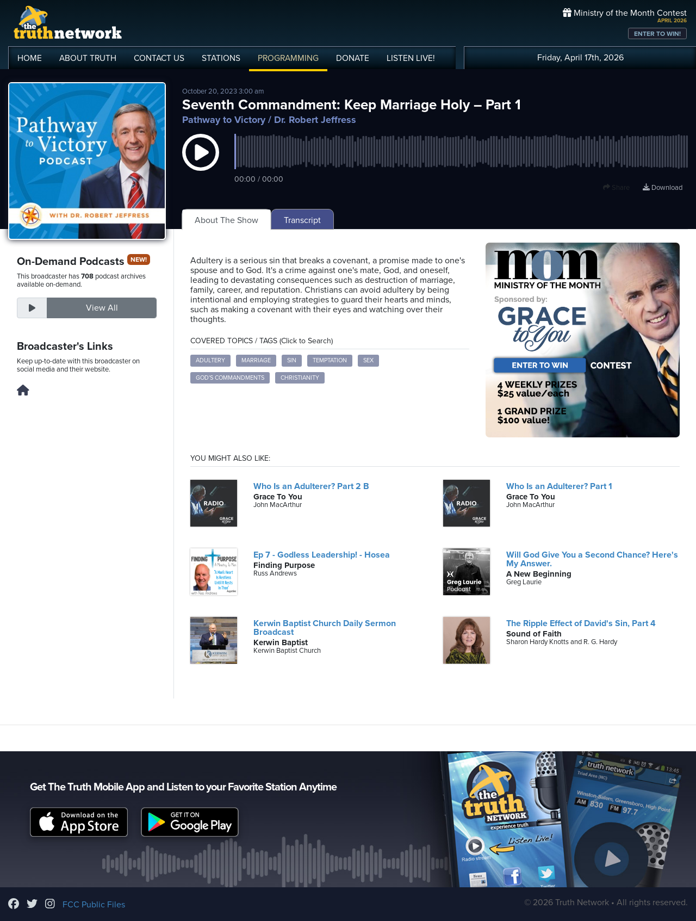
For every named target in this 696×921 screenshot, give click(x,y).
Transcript (302, 220)
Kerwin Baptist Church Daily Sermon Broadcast (324, 628)
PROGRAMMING (288, 58)
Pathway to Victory (223, 120)
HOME (29, 58)
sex (368, 360)
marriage (256, 360)
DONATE (352, 58)
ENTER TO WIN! (657, 34)
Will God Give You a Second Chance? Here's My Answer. (592, 559)
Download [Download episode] (662, 187)
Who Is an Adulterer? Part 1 (559, 486)
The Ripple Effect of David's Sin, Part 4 (581, 623)
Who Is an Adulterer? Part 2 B (311, 486)
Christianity (300, 377)
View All (102, 307)
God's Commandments (230, 377)
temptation (330, 360)
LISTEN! (411, 58)
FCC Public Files (94, 904)
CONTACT (159, 58)
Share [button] (616, 187)
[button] (200, 163)
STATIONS (221, 58)
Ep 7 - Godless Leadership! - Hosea (321, 554)
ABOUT (87, 58)
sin (291, 360)
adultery (210, 360)
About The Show (226, 220)
